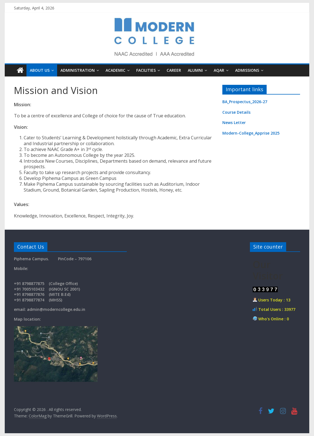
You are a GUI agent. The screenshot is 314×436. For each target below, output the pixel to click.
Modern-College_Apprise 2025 (250, 133)
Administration (77, 70)
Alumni (195, 70)
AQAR (219, 70)
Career (174, 70)
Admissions (247, 70)
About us (40, 70)
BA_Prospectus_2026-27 (244, 101)
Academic (115, 70)
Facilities (146, 70)
